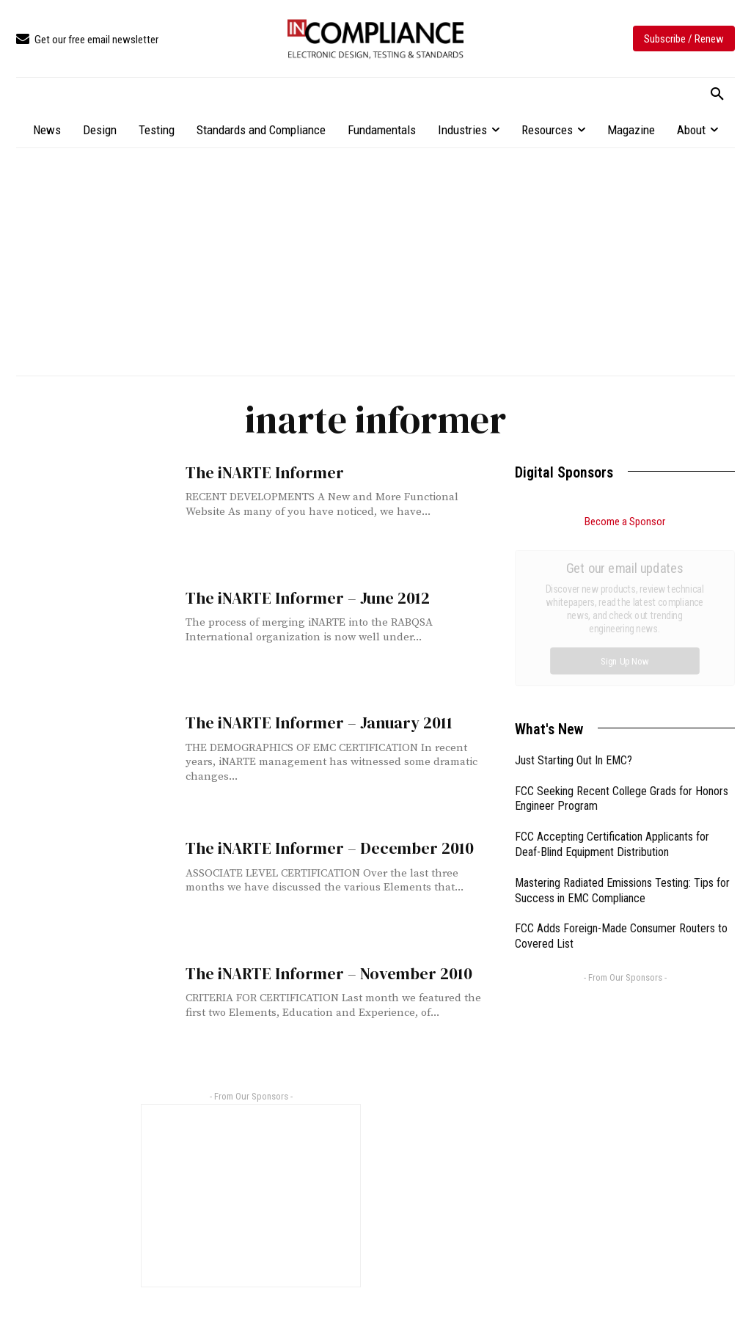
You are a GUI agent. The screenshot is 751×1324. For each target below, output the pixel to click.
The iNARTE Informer (260, 472)
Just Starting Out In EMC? (573, 595)
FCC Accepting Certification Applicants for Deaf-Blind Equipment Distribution (612, 679)
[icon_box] (87, 40)
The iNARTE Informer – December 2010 (320, 847)
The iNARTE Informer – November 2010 (320, 973)
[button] (717, 94)
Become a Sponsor (625, 521)
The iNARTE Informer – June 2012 (300, 597)
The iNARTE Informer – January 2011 (311, 722)
